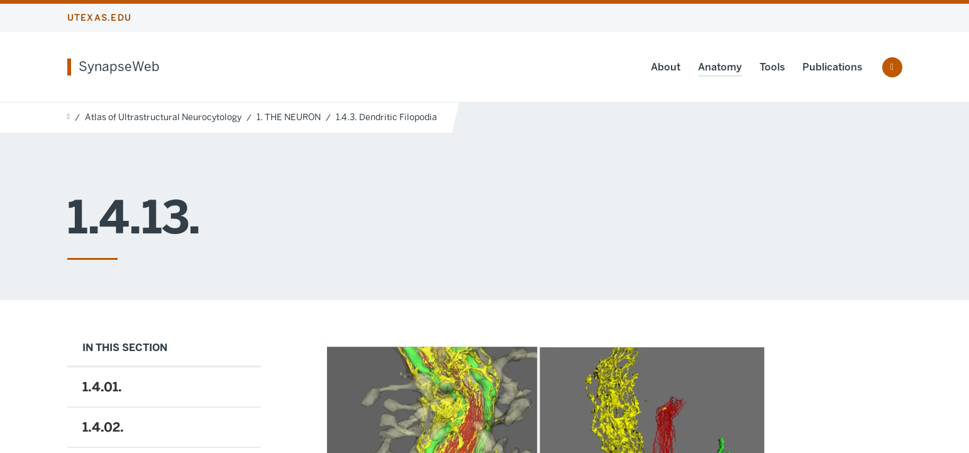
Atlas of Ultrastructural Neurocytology (163, 117)
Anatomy (720, 67)
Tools (772, 67)
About (665, 67)
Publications (832, 67)
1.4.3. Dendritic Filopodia (386, 117)
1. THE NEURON (289, 117)
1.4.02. (103, 427)
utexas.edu (99, 18)
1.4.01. (102, 386)
